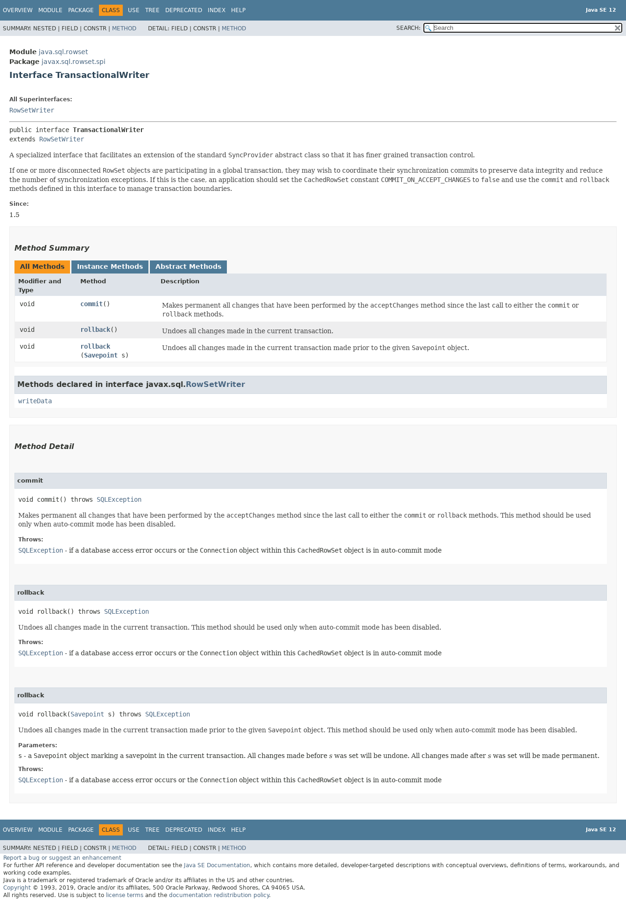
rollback (95, 329)
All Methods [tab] (42, 266)
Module (50, 10)
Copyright (17, 887)
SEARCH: (408, 28)
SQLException (119, 499)
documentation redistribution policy (219, 895)
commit (91, 304)
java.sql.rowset (63, 52)
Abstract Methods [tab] (188, 266)
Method (124, 28)
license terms (124, 895)
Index (216, 10)
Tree (152, 10)
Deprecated (183, 10)
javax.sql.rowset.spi (74, 61)
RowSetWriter (31, 110)
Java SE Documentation (217, 865)
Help (238, 10)
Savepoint (101, 355)
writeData (35, 401)
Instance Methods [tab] (110, 266)
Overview (18, 10)
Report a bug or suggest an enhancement (62, 858)
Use (134, 10)
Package (81, 10)
